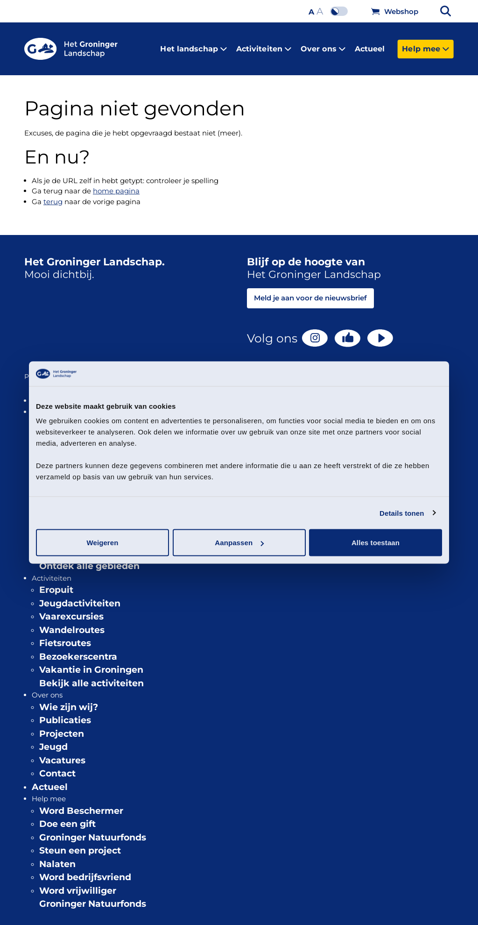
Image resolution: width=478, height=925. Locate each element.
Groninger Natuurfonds (92, 830)
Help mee (425, 45)
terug (53, 194)
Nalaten (57, 857)
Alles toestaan (375, 543)
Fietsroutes (65, 636)
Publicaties (65, 713)
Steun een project (80, 843)
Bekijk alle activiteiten (91, 676)
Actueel (370, 45)
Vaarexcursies (71, 609)
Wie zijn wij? (68, 700)
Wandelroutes (72, 623)
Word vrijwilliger (77, 883)
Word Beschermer (81, 803)
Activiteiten (263, 45)
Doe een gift (67, 816)
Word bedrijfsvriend (85, 870)
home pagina (116, 183)
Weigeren (102, 543)
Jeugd (53, 739)
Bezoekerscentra (78, 649)
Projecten (61, 726)
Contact (57, 766)
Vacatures (62, 753)
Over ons (323, 45)
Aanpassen (239, 543)
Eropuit (56, 582)
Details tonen (402, 513)
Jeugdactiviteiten (79, 596)
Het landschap (193, 45)
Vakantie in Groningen (91, 662)
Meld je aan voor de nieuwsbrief (310, 290)
